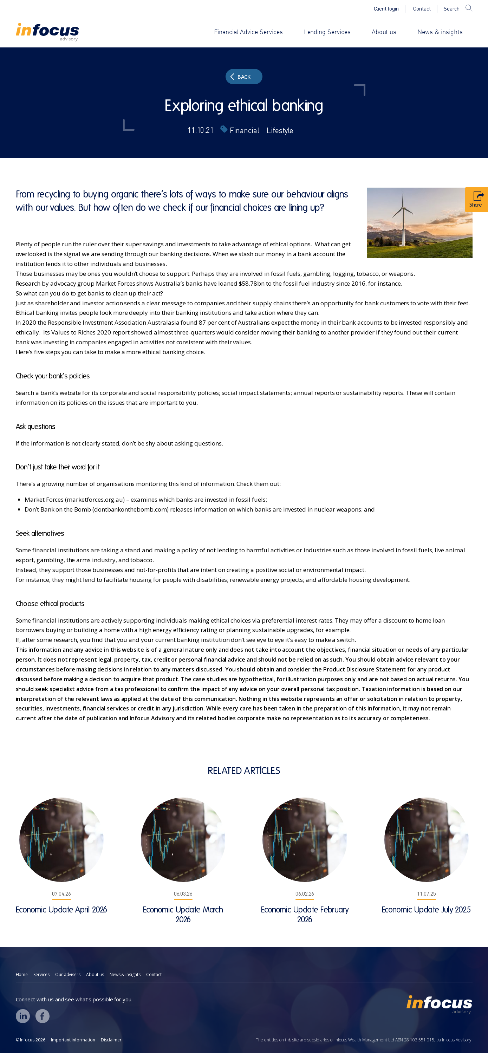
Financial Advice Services (248, 32)
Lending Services (327, 32)
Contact (422, 8)
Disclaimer (111, 1040)
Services (41, 974)
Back (240, 76)
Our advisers (67, 974)
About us (384, 32)
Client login (386, 8)
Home (22, 974)
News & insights (439, 32)
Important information (73, 1040)
